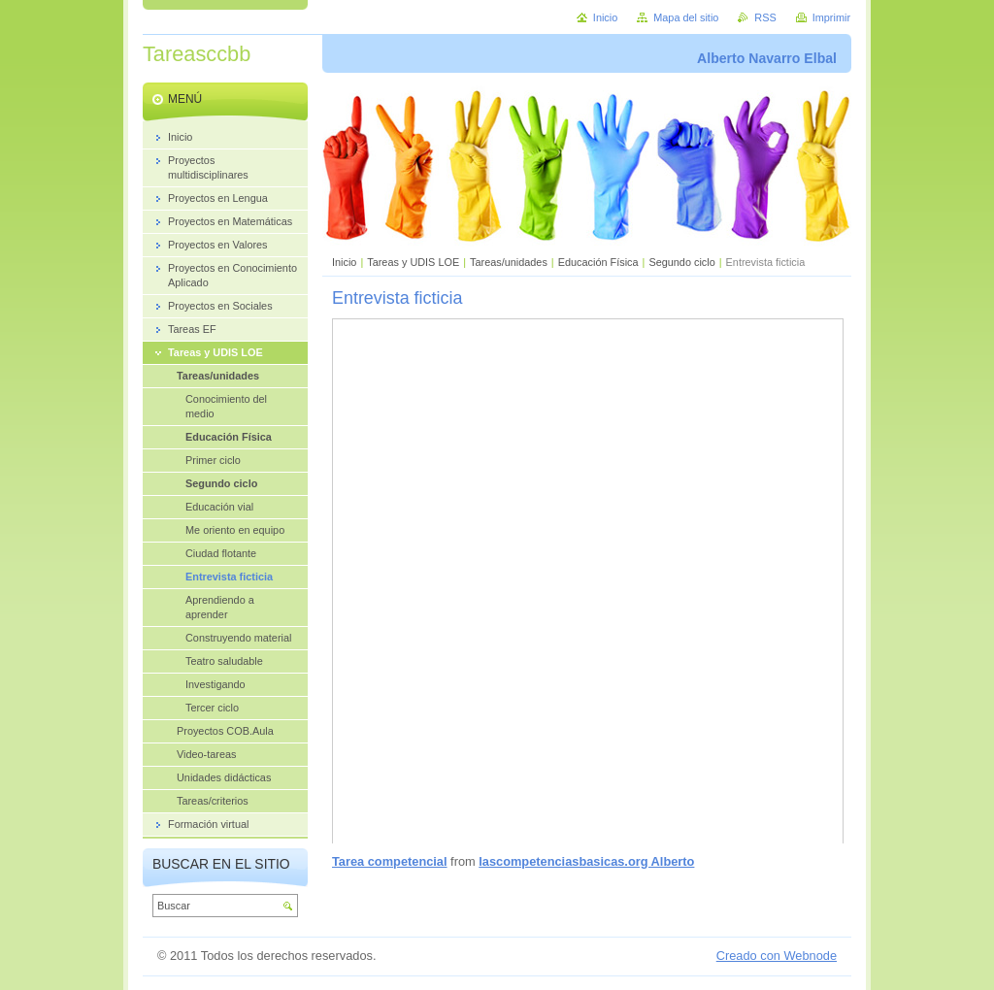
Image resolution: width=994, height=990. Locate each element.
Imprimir (831, 17)
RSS (765, 17)
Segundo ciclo (681, 262)
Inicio (344, 262)
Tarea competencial (389, 861)
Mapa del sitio (685, 17)
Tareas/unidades (508, 262)
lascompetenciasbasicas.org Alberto (586, 861)
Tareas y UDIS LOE (413, 262)
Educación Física (598, 262)
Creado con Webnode (776, 955)
